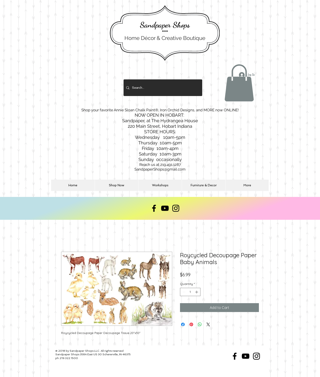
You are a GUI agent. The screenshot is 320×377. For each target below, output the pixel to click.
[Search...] (162, 87)
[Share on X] (208, 324)
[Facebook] (154, 208)
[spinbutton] (190, 292)
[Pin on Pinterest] (191, 324)
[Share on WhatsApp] (199, 324)
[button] (239, 82)
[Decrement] (183, 292)
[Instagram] (175, 208)
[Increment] (197, 292)
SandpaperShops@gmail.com (160, 169)
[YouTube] (165, 208)
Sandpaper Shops (165, 24)
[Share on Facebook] (183, 324)
